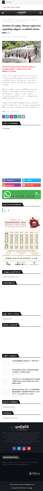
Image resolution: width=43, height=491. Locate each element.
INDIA (8, 111)
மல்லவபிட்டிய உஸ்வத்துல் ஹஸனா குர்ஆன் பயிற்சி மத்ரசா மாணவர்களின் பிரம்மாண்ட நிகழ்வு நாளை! (26, 381)
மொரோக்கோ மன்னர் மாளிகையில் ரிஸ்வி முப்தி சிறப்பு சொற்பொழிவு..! (25, 371)
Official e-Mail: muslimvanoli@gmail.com (22, 484)
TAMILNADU (10, 20)
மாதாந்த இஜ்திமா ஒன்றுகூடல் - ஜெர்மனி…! (25, 361)
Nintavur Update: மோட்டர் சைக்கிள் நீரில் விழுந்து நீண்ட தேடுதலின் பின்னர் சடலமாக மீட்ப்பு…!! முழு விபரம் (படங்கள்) (26, 392)
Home (4, 20)
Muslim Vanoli (8, 37)
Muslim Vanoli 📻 (27, 488)
